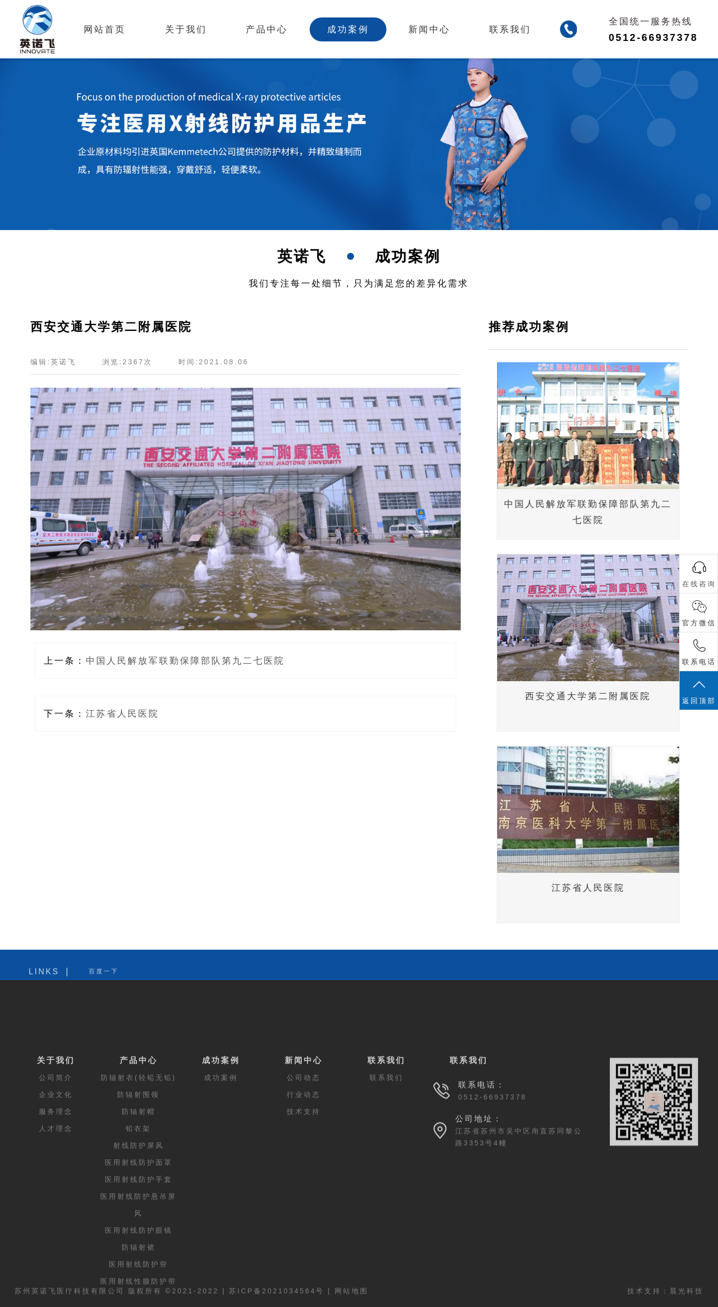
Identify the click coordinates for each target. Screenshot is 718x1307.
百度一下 (104, 980)
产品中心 (267, 29)
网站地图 (351, 1301)
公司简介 (56, 1159)
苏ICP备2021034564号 (276, 1301)
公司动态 (304, 1159)
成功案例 (348, 29)
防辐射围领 (138, 1176)
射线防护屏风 (138, 1227)
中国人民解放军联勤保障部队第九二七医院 (180, 661)
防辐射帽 (139, 1193)
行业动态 (304, 1176)
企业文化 (56, 1176)
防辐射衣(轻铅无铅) (138, 1159)
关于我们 (186, 29)
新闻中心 (429, 29)
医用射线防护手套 (139, 1261)
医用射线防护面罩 (139, 1244)
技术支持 (304, 1193)
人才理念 (56, 1210)
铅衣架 (138, 1210)
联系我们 (510, 29)
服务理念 (56, 1193)
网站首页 (105, 29)
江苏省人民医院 (117, 714)
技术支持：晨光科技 (665, 1301)
